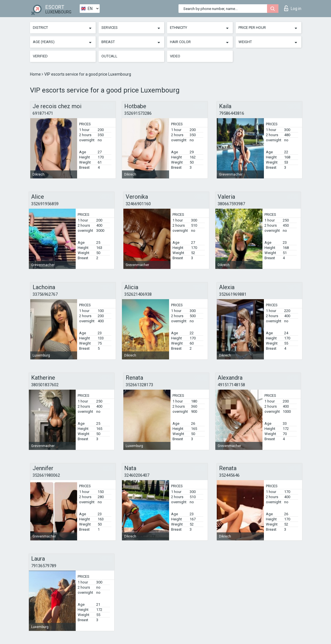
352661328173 (139, 384)
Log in (292, 8)
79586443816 (231, 113)
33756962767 (45, 294)
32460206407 (136, 475)
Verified (40, 56)
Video (175, 56)
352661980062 (46, 475)
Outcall (109, 56)
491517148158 (231, 384)
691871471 (43, 113)
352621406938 (138, 294)
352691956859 (45, 203)
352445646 (229, 475)
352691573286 (138, 113)
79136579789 (43, 565)
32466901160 (138, 203)
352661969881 (232, 294)
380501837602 (45, 384)
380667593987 (231, 203)
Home (36, 74)
